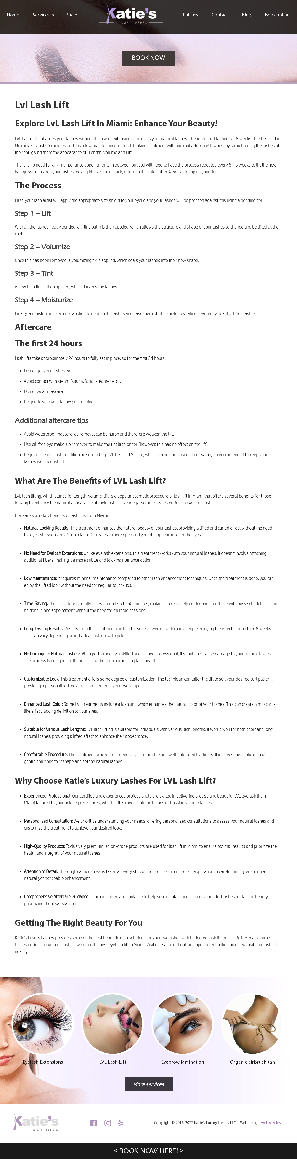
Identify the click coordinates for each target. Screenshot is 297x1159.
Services (46, 14)
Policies (190, 15)
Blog (246, 15)
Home (13, 15)
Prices (72, 15)
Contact (220, 15)
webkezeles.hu (273, 1123)
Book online (277, 15)
